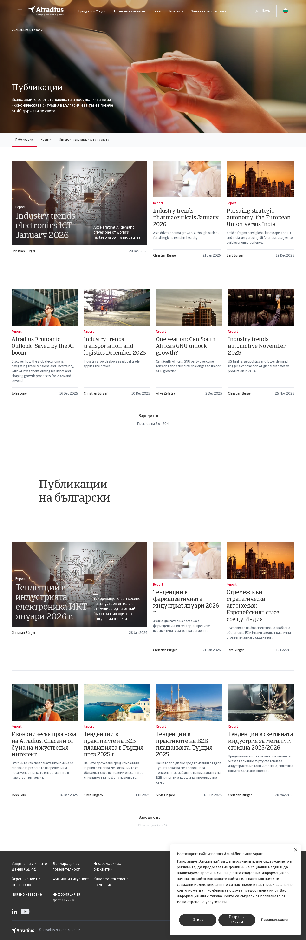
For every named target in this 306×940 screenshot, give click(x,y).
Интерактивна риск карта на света (84, 139)
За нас (157, 11)
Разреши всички (237, 919)
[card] (79, 209)
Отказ (197, 920)
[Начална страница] (46, 11)
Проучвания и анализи (129, 11)
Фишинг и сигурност (70, 879)
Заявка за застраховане (208, 11)
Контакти (176, 11)
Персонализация (274, 920)
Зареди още (153, 416)
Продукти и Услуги (91, 11)
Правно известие (27, 895)
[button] (20, 11)
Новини (46, 139)
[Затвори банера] (295, 850)
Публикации (24, 139)
